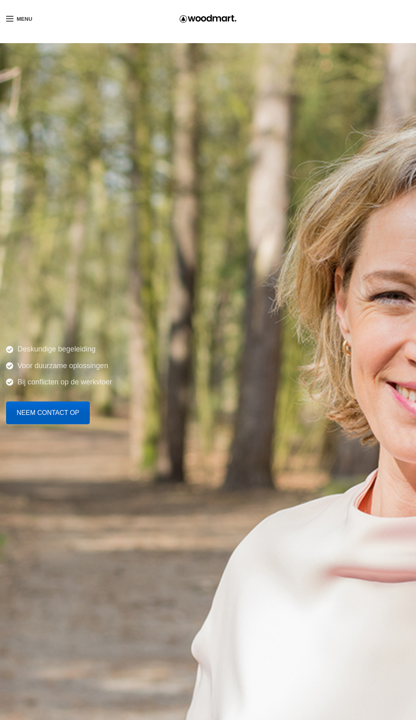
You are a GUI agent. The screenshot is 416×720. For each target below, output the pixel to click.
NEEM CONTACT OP (48, 412)
